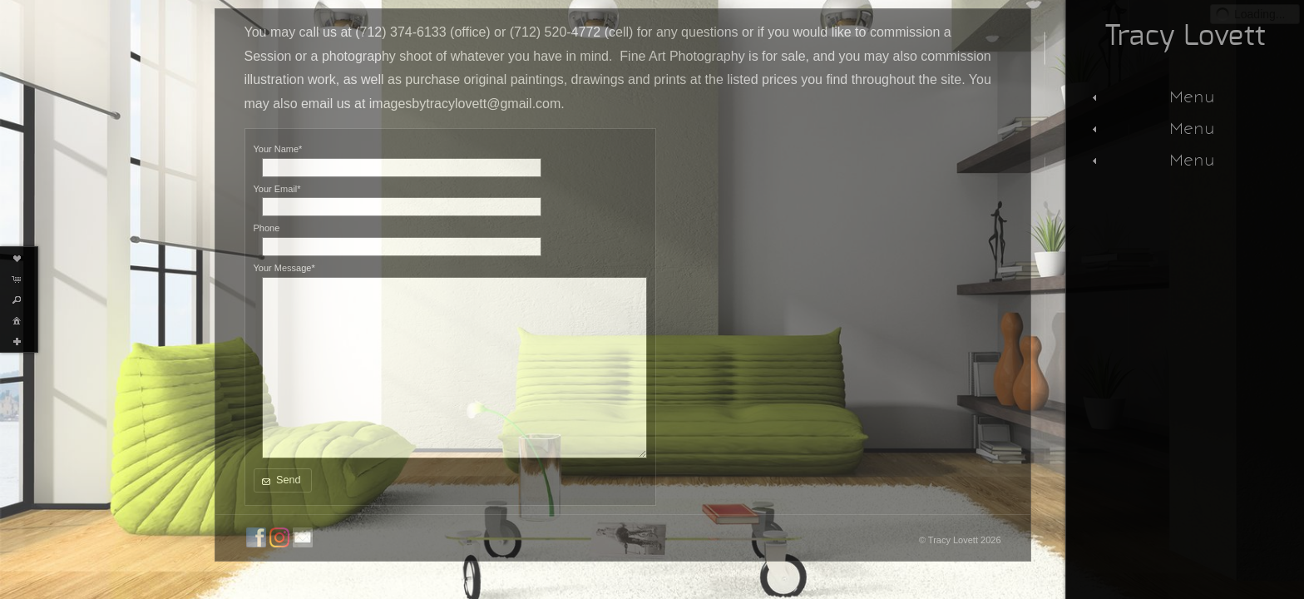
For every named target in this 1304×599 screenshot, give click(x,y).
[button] (283, 480)
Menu (1151, 96)
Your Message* (284, 268)
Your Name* (278, 149)
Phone (267, 228)
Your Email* (277, 189)
